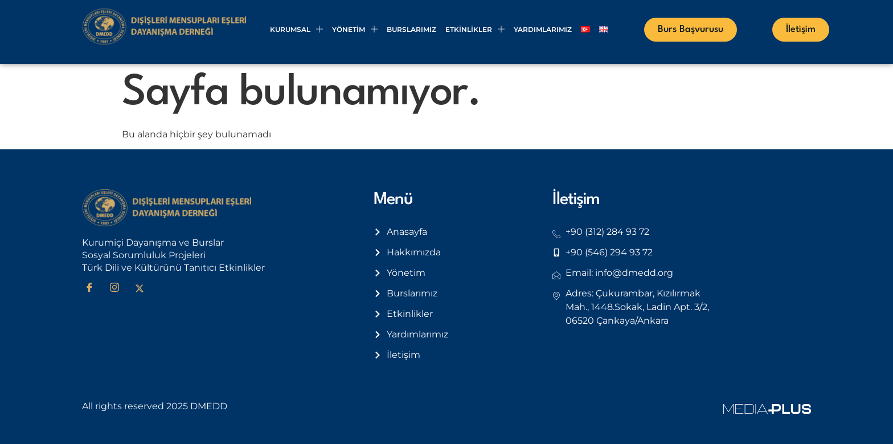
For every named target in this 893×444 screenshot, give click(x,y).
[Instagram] (118, 288)
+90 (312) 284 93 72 (607, 231)
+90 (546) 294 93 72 (609, 252)
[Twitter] (143, 288)
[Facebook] (93, 288)
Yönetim (355, 29)
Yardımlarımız (543, 29)
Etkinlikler (475, 29)
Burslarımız (411, 29)
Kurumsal (296, 29)
